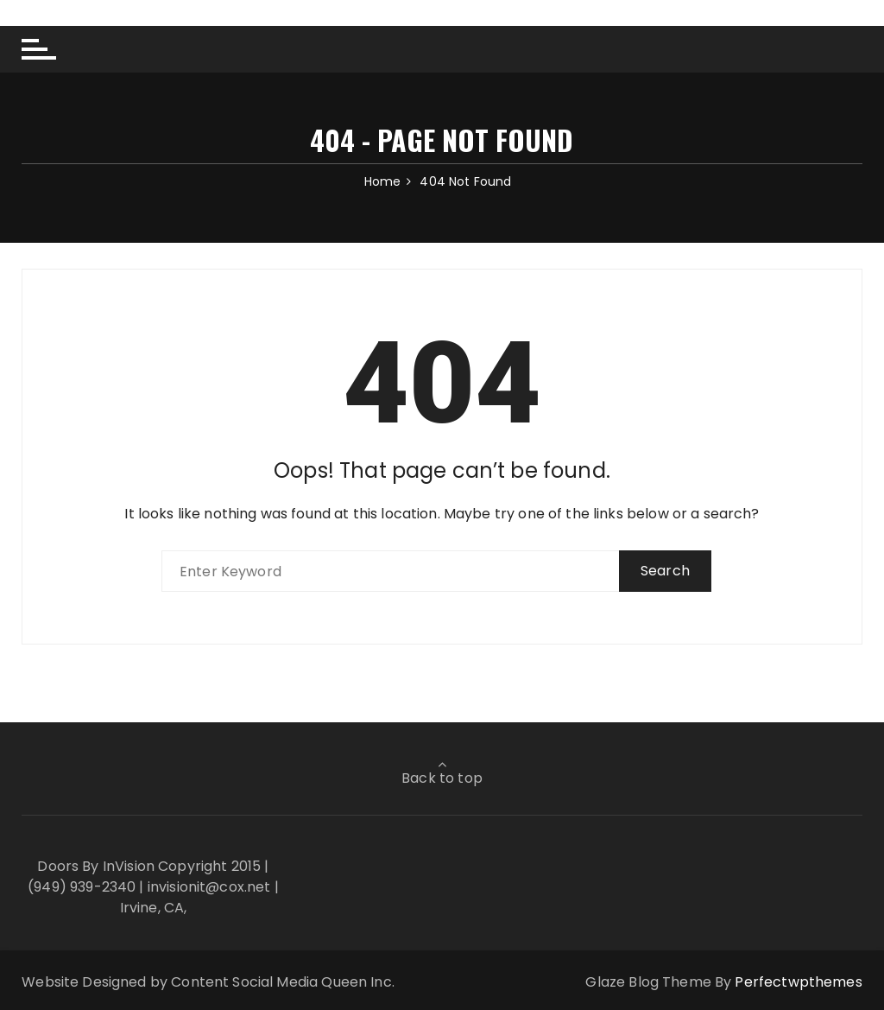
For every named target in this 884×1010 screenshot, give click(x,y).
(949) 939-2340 (82, 887)
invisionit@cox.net (209, 887)
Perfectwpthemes (798, 982)
